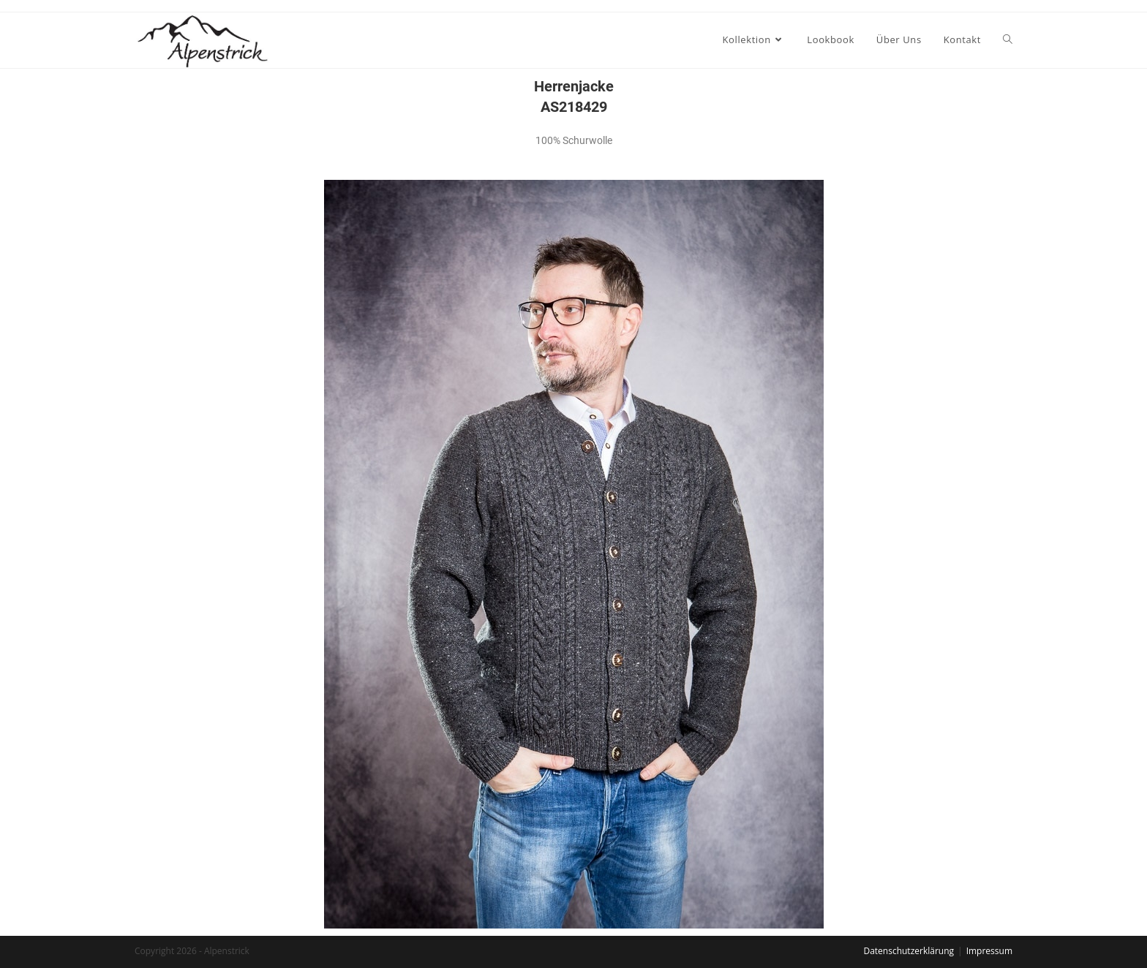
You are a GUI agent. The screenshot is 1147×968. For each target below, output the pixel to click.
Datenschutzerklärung (908, 951)
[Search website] (1007, 39)
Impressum (989, 951)
